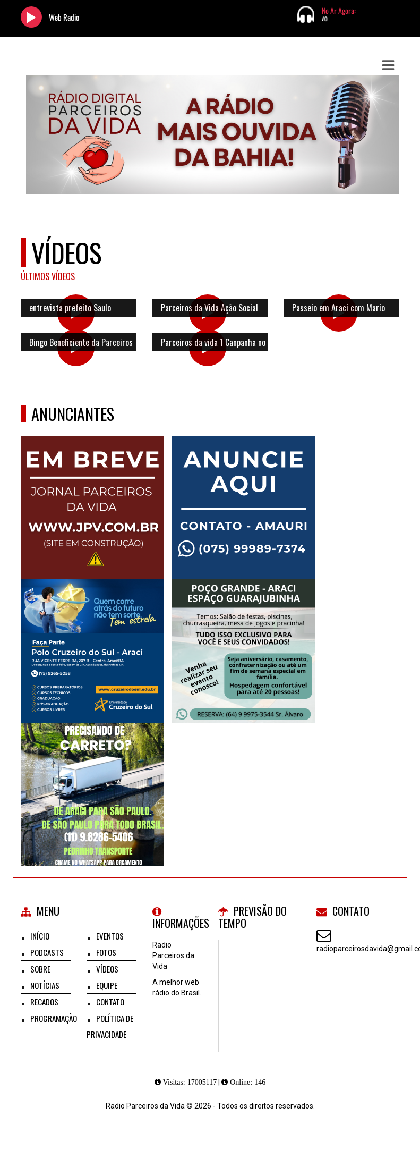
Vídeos (107, 969)
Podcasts (47, 952)
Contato (110, 1002)
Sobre (40, 969)
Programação (53, 1018)
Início (39, 936)
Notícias (44, 985)
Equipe (106, 985)
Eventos (110, 936)
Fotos (106, 952)
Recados (44, 1002)
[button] (388, 65)
